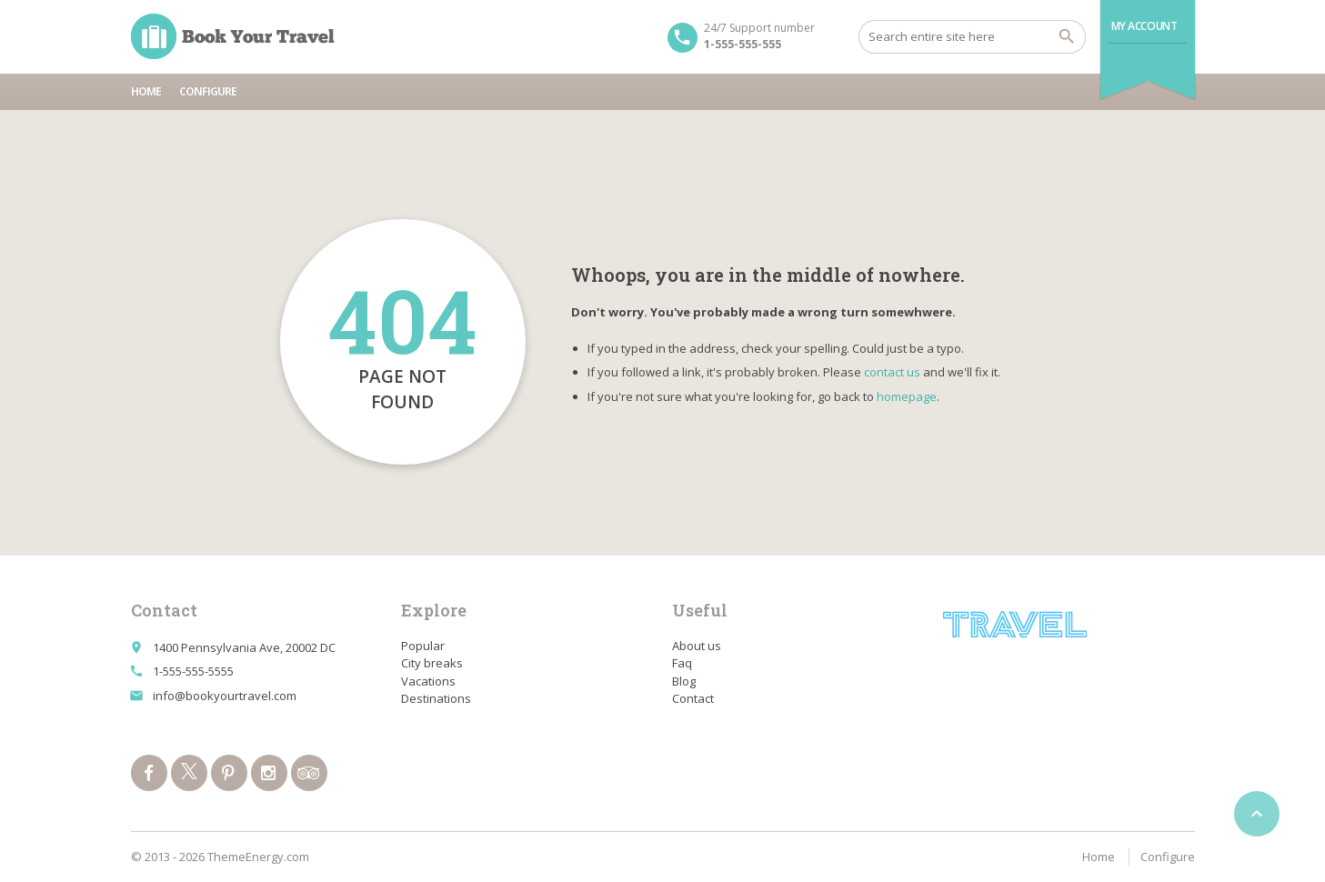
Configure (207, 91)
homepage (907, 396)
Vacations (428, 681)
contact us (892, 372)
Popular (423, 645)
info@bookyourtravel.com (224, 695)
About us (696, 645)
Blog (684, 681)
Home (146, 91)
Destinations (436, 698)
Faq (682, 663)
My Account (1144, 26)
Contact (693, 698)
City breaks (432, 663)
